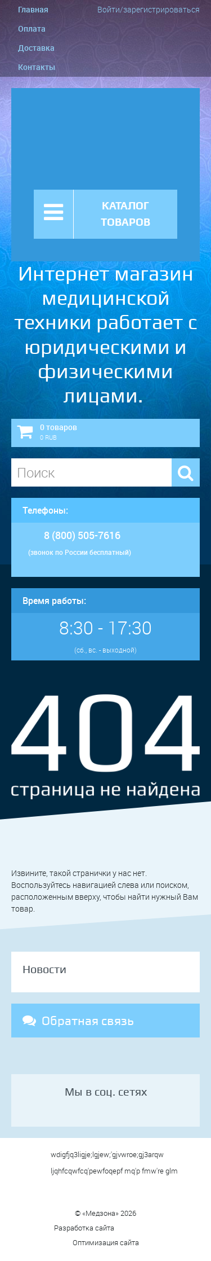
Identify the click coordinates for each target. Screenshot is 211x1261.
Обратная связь (78, 1020)
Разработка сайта (105, 1228)
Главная (33, 9)
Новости (44, 969)
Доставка (36, 47)
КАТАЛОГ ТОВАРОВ (125, 214)
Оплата (32, 28)
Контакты (36, 67)
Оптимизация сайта (106, 1242)
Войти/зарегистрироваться (148, 9)
